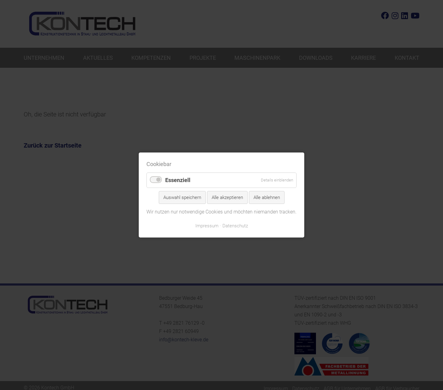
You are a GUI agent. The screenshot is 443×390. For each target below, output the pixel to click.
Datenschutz (235, 226)
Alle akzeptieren (227, 197)
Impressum (206, 226)
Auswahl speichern (182, 197)
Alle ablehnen (266, 197)
